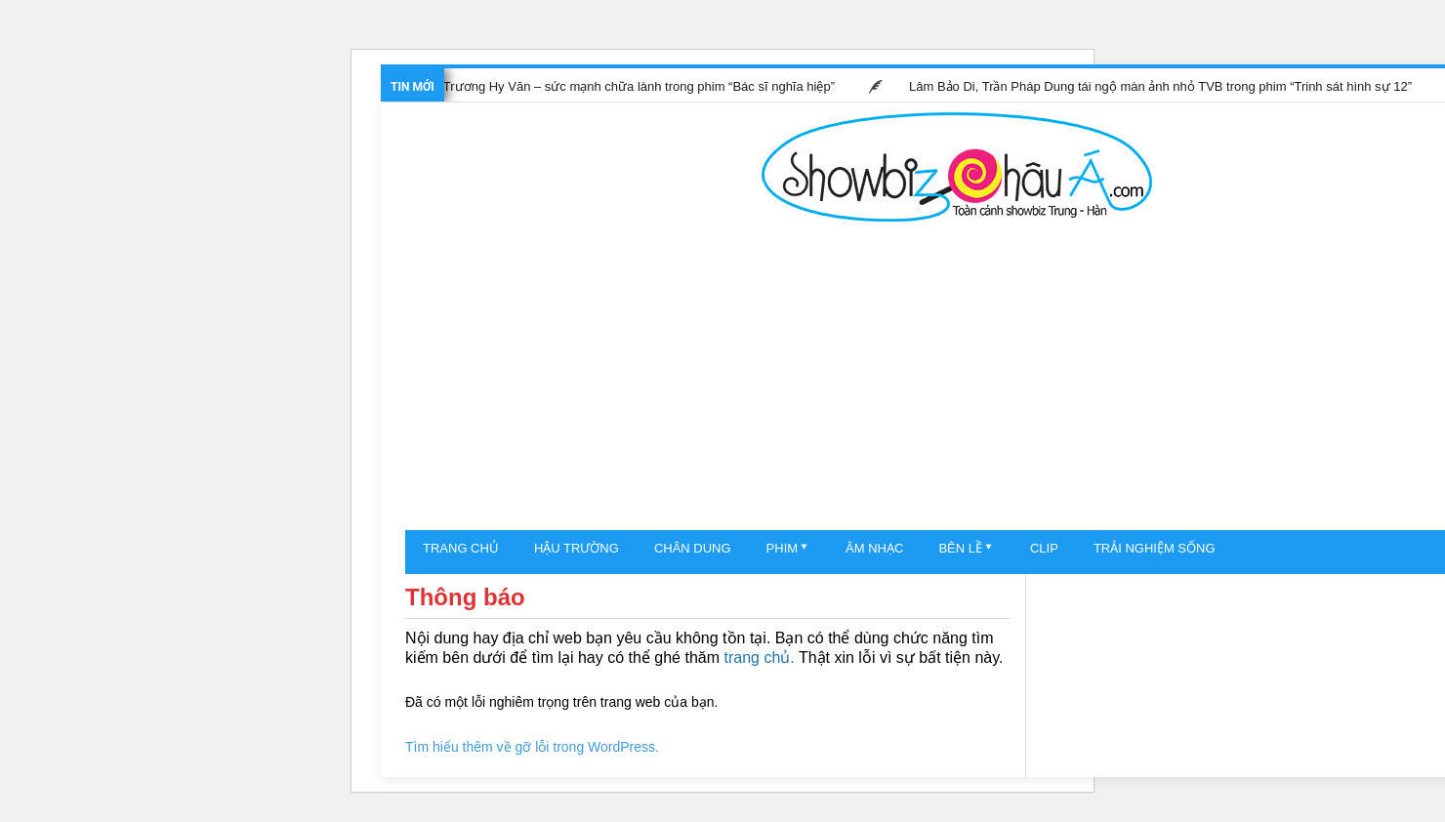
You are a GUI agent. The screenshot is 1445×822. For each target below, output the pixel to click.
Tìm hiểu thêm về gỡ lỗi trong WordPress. (532, 747)
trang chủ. (758, 657)
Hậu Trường (576, 548)
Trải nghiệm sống (1155, 548)
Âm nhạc (874, 548)
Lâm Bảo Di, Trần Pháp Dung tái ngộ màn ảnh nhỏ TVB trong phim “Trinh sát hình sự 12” (1163, 86)
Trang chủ (461, 548)
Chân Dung (692, 548)
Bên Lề (960, 548)
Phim (782, 548)
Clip (1044, 548)
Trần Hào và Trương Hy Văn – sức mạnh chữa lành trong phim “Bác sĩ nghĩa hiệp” (606, 86)
